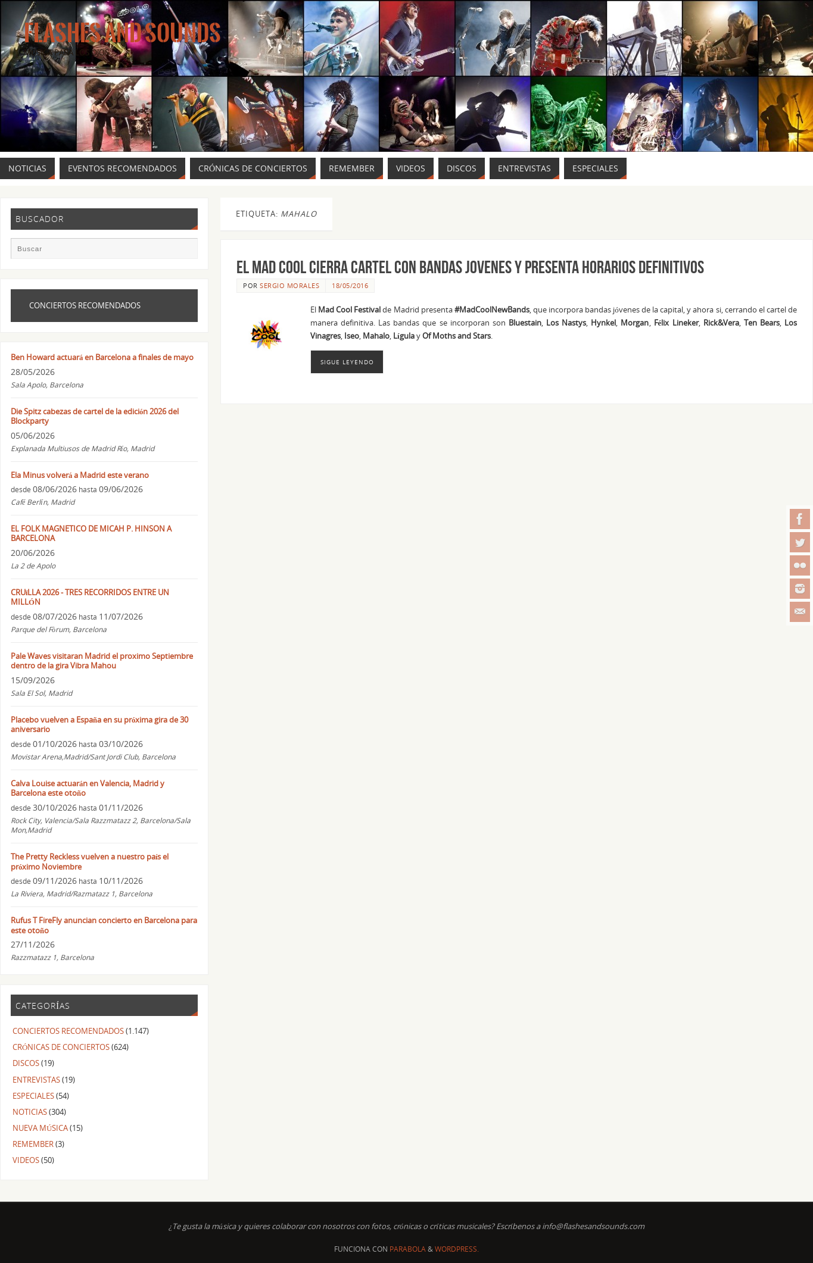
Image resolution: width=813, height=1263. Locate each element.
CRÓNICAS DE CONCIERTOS (61, 1047)
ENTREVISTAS (36, 1079)
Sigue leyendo (347, 362)
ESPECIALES (33, 1095)
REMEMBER (33, 1144)
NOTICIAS (30, 1111)
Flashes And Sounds (122, 33)
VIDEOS (26, 1160)
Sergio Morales (289, 285)
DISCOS (26, 1063)
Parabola (408, 1249)
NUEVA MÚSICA (40, 1128)
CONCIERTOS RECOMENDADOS (68, 1031)
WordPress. (457, 1249)
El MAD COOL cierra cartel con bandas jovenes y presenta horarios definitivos (470, 267)
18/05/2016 (350, 285)
